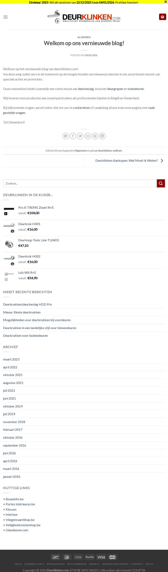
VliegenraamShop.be (20, 517)
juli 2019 (9, 411)
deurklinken (105, 148)
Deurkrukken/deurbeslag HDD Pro (27, 302)
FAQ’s (18, 561)
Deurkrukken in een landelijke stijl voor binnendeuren (39, 325)
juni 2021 (9, 396)
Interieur (12, 512)
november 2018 (14, 419)
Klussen (11, 507)
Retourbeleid (77, 561)
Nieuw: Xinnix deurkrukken (22, 309)
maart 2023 (11, 356)
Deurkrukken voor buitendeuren (25, 333)
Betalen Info (56, 561)
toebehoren (136, 86)
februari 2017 (12, 427)
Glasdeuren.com (17, 527)
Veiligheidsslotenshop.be (23, 522)
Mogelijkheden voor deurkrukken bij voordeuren (37, 317)
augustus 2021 (13, 380)
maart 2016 (11, 466)
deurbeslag (86, 86)
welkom (117, 148)
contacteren (81, 105)
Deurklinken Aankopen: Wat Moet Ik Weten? (130, 158)
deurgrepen (115, 86)
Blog (149, 561)
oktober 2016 (13, 435)
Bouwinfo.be (15, 496)
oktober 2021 (13, 372)
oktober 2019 (13, 403)
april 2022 (10, 364)
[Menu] (5, 14)
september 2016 (14, 443)
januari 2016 (11, 474)
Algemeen (84, 34)
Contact (137, 561)
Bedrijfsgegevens (115, 561)
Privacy (94, 561)
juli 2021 (9, 388)
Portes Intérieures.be (20, 501)
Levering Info (34, 561)
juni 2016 (9, 450)
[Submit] (161, 181)
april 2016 (10, 458)
